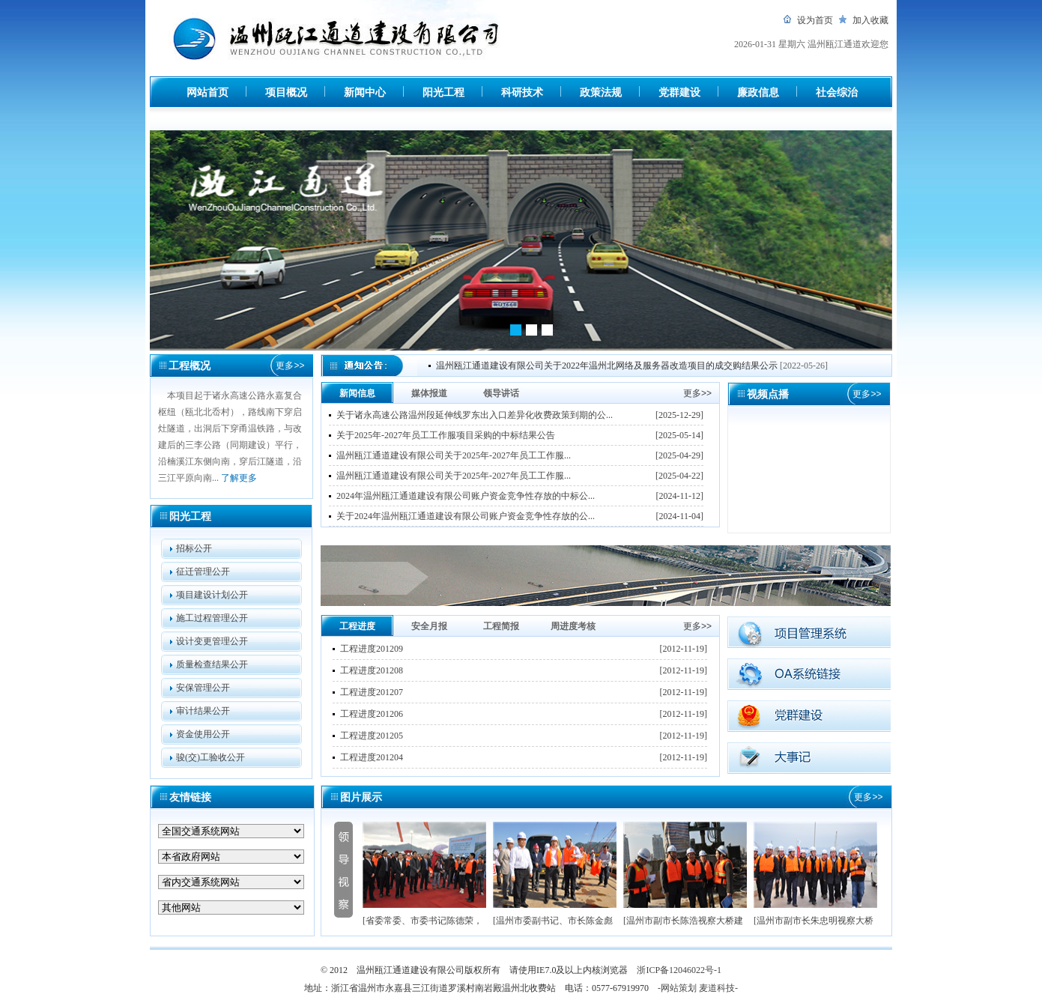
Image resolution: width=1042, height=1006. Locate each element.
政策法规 (601, 92)
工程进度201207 (371, 692)
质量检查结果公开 (212, 664)
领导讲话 (501, 393)
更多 (290, 365)
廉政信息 (758, 92)
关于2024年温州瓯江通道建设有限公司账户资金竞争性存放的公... (465, 516)
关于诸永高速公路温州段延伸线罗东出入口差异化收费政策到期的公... (474, 415)
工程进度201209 (371, 648)
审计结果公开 (203, 711)
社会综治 (837, 92)
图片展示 (361, 797)
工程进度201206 (371, 714)
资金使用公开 (203, 734)
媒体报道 (429, 393)
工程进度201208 (371, 670)
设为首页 (815, 20)
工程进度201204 (371, 757)
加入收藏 (870, 20)
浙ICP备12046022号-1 (679, 970)
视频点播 (768, 394)
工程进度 (357, 626)
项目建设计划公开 (212, 595)
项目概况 (286, 92)
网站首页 (207, 92)
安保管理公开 (203, 687)
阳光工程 (443, 92)
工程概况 (189, 366)
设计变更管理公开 (212, 641)
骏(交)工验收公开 (210, 757)
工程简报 (501, 626)
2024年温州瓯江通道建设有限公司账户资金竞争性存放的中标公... (465, 496)
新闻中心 (365, 92)
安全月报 (429, 626)
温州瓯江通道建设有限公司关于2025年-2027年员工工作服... (453, 455)
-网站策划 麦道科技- (698, 988)
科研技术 (522, 92)
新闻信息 (357, 393)
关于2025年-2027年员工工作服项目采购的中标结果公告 (445, 435)
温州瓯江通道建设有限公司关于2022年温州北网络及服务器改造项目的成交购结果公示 (607, 365)
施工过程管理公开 (212, 618)
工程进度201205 (371, 735)
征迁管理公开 (203, 571)
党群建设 (679, 92)
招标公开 (194, 548)
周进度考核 (573, 626)
